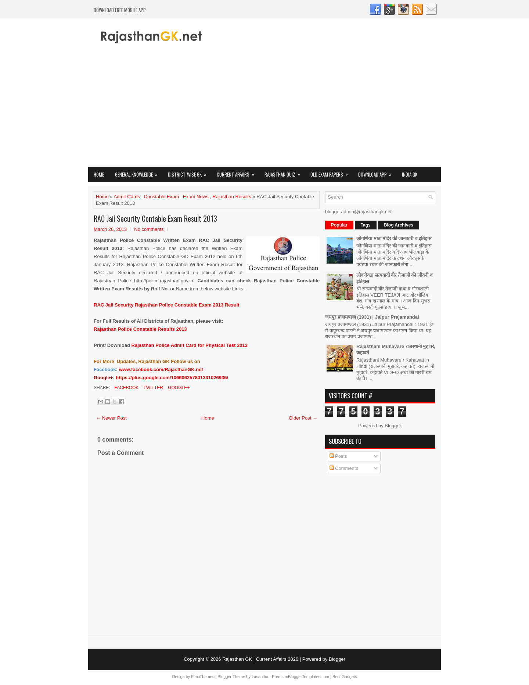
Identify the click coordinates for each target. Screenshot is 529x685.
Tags (366, 225)
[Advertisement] (264, 111)
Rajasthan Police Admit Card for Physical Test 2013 (190, 345)
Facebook (125, 387)
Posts (338, 456)
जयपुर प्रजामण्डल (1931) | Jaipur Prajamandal (372, 317)
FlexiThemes (202, 676)
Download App (377, 172)
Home (99, 174)
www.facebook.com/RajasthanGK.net (161, 369)
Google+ (178, 387)
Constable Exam (161, 196)
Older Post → (303, 418)
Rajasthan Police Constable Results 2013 (140, 329)
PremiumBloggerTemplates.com (300, 676)
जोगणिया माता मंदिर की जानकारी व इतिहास (394, 238)
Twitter (152, 387)
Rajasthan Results (231, 196)
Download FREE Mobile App (120, 10)
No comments (148, 229)
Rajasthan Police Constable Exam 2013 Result (167, 305)
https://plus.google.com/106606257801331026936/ (172, 377)
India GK (409, 174)
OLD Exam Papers (331, 172)
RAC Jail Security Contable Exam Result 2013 (155, 218)
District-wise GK (189, 172)
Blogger (393, 425)
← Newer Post (111, 418)
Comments (344, 468)
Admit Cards (127, 196)
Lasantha (260, 676)
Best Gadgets (344, 676)
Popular (339, 225)
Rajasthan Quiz (284, 172)
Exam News (195, 196)
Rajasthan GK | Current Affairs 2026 (260, 659)
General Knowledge (138, 172)
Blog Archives (398, 225)
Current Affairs (238, 172)
